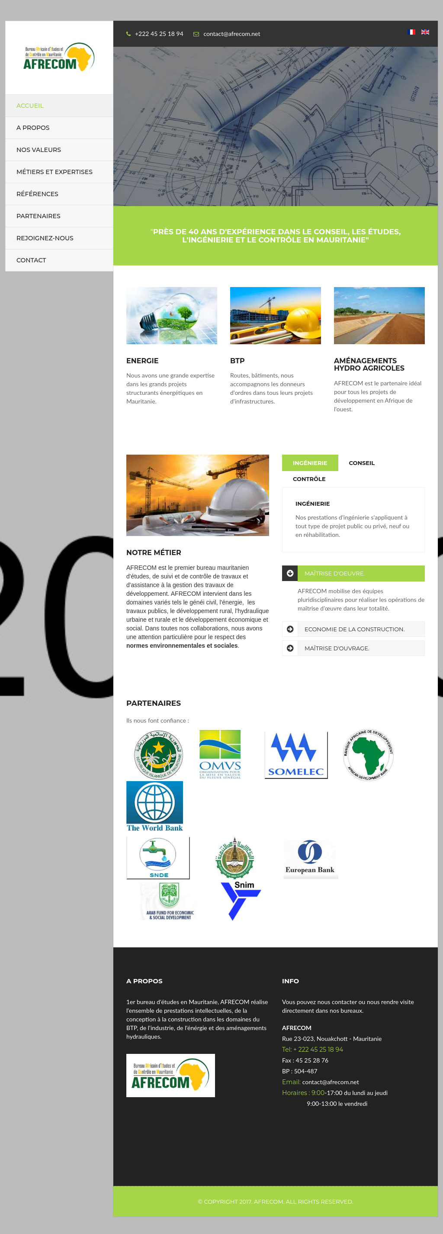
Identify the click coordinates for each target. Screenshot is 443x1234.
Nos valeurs (38, 150)
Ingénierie (310, 462)
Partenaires (38, 216)
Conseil (362, 462)
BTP (237, 361)
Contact (31, 260)
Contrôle (309, 478)
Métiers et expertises (54, 172)
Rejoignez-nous (45, 238)
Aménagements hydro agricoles (369, 364)
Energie (142, 361)
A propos (32, 128)
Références (37, 194)
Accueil (30, 106)
